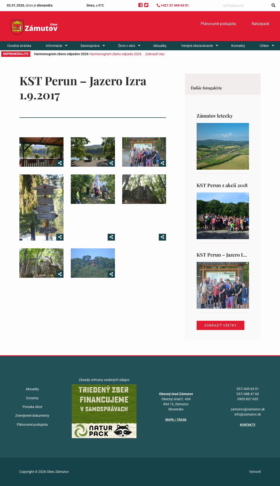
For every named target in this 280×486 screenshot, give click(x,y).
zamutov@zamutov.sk (248, 409)
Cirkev (264, 46)
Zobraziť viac (155, 54)
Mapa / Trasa (176, 419)
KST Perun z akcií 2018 (222, 185)
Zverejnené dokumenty (32, 415)
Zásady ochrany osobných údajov (104, 380)
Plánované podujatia (218, 23)
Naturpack (260, 23)
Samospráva (90, 46)
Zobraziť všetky (220, 325)
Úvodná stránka (19, 46)
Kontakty (238, 46)
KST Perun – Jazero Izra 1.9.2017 (232, 254)
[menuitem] (218, 24)
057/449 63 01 (248, 389)
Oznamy (32, 398)
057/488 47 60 (248, 394)
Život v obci (126, 46)
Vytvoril (255, 472)
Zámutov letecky (215, 115)
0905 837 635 (247, 399)
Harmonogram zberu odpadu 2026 (115, 54)
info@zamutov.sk (247, 414)
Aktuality (160, 46)
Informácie (54, 46)
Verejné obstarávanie (197, 46)
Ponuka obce (32, 407)
